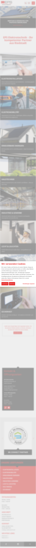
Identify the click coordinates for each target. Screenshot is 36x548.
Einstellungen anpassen (29, 283)
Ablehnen (12, 283)
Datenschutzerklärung (7, 280)
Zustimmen (5, 283)
